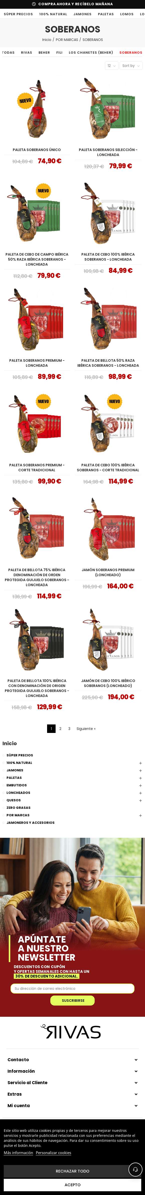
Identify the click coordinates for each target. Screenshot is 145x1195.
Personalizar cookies (53, 1152)
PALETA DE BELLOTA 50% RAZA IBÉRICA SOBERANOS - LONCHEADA (108, 363)
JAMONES (82, 14)
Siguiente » (86, 728)
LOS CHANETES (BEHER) (96, 52)
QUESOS (14, 800)
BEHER (49, 52)
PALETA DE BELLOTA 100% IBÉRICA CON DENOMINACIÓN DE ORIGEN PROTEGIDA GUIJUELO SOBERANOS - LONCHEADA (37, 688)
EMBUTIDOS (17, 785)
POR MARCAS (18, 815)
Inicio (10, 743)
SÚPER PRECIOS (18, 14)
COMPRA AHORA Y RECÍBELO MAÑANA (75, 3)
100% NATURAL (53, 14)
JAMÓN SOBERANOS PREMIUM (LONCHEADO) (108, 572)
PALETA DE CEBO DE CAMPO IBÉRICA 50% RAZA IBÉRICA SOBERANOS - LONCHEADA (37, 259)
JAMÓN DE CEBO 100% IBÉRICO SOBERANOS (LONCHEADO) (108, 683)
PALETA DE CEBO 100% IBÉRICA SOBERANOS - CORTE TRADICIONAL (108, 468)
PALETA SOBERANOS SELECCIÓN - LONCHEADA (108, 152)
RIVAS (31, 52)
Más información (18, 1152)
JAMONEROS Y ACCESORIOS (31, 822)
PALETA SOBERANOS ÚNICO (37, 149)
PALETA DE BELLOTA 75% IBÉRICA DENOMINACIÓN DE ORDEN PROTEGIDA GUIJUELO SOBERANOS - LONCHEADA (37, 577)
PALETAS (106, 14)
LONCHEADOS (18, 792)
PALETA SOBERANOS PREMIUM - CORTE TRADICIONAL (37, 468)
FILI (64, 52)
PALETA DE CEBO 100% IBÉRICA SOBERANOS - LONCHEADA (108, 257)
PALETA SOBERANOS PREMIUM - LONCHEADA (37, 363)
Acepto (73, 1185)
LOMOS (127, 14)
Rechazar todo (72, 1171)
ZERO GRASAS (19, 807)
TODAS (13, 52)
